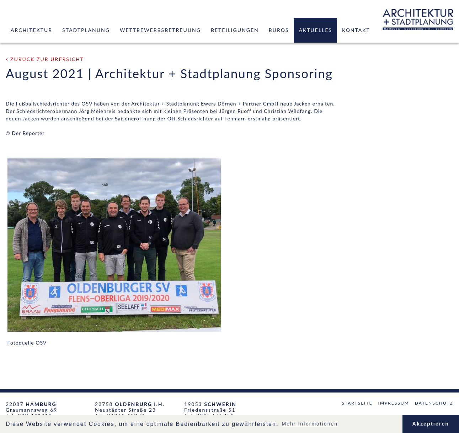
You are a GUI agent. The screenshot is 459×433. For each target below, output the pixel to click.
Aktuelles (315, 30)
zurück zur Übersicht (47, 59)
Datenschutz (434, 403)
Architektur (31, 30)
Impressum (393, 403)
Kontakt (356, 30)
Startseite (357, 403)
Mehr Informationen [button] (310, 424)
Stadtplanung (86, 30)
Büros (279, 30)
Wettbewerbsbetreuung (160, 30)
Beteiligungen (235, 30)
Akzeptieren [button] (430, 424)
